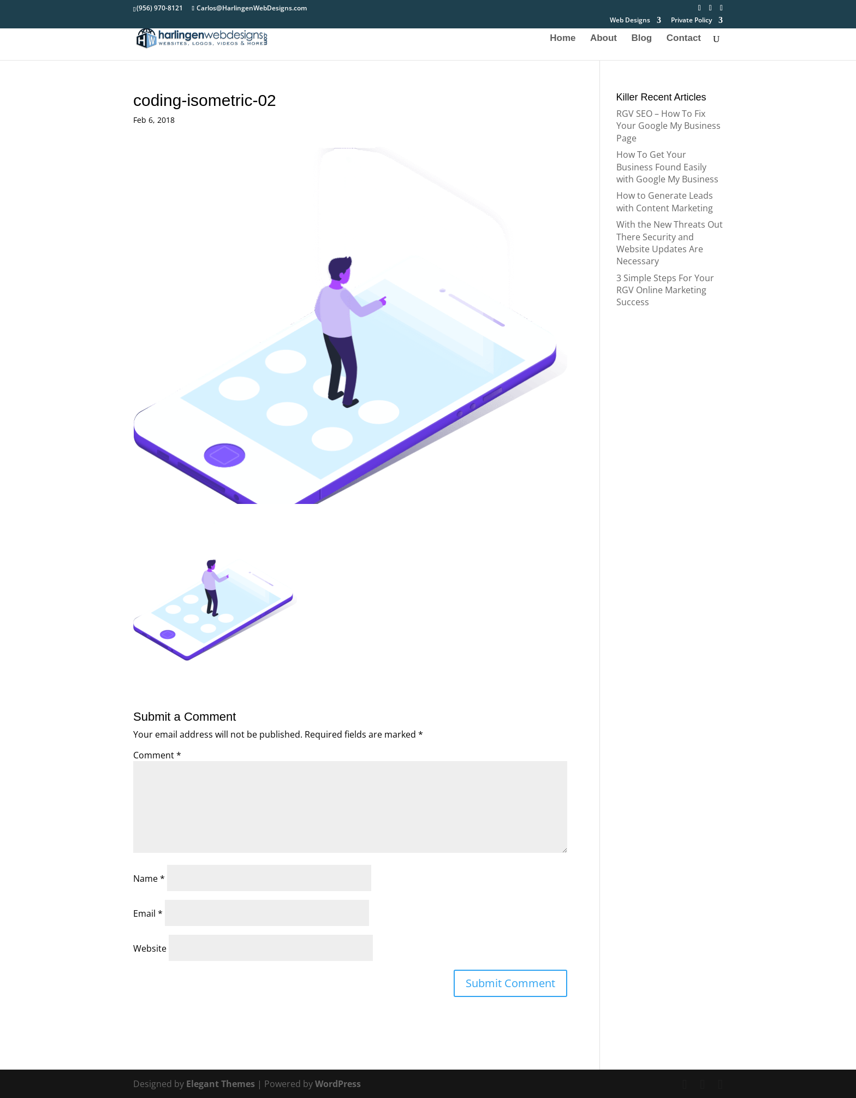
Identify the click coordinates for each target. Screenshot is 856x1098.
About (603, 38)
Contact (684, 38)
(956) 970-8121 (159, 8)
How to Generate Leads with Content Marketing (664, 201)
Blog (641, 38)
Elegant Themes (220, 1084)
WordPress (338, 1084)
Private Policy (691, 21)
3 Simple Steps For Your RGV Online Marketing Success (665, 290)
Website (150, 948)
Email (148, 913)
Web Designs (630, 21)
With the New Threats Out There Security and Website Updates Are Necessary (669, 242)
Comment (157, 755)
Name (149, 879)
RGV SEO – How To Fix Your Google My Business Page (668, 126)
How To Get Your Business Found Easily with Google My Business (667, 167)
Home (562, 38)
